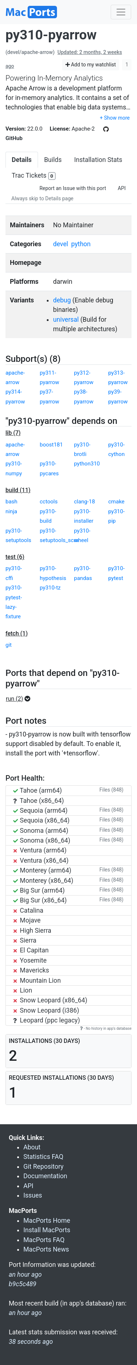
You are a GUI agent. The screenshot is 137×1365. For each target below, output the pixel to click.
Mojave (27, 920)
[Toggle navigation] (121, 12)
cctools (49, 501)
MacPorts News (46, 1249)
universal (66, 319)
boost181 (51, 444)
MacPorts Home (46, 1220)
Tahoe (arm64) (37, 790)
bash (11, 501)
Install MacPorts (46, 1230)
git (8, 645)
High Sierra (32, 930)
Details (22, 159)
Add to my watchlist (90, 64)
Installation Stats (98, 159)
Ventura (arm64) (39, 850)
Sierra (25, 940)
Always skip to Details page (42, 198)
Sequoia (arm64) (40, 810)
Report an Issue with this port (72, 188)
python (81, 244)
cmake (116, 501)
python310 (87, 463)
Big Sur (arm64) (39, 890)
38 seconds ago (31, 1341)
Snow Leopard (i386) (46, 1010)
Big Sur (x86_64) (40, 900)
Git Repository (43, 1166)
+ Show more (115, 118)
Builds (53, 159)
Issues (32, 1195)
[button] (20, 699)
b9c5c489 (22, 1284)
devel (60, 244)
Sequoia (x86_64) (41, 820)
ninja (11, 511)
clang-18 (84, 501)
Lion (22, 990)
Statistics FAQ (43, 1156)
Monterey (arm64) (42, 870)
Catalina (28, 910)
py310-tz (50, 587)
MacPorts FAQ (44, 1240)
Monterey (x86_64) (43, 880)
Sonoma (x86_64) (41, 840)
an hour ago (25, 1312)
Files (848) (111, 790)
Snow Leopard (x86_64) (50, 1000)
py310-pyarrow (51, 35)
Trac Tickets (34, 176)
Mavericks (31, 970)
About (32, 1147)
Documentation (45, 1176)
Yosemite (30, 960)
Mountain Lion (37, 980)
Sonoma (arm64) (40, 830)
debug (62, 300)
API (122, 188)
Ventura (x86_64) (41, 860)
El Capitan (31, 950)
